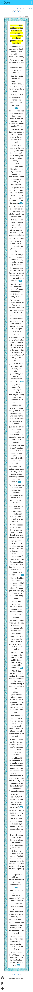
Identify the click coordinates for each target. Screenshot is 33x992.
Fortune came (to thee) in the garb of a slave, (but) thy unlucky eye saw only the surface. (16, 260)
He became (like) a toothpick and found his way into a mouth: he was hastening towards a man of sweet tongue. (16, 474)
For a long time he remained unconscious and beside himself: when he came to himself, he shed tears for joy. (16, 513)
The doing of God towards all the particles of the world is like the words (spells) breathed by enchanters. (16, 660)
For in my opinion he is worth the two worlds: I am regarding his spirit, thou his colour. (16, 100)
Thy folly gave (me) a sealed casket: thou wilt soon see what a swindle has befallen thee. (16, 211)
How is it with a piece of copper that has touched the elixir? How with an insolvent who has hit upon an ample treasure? (16, 548)
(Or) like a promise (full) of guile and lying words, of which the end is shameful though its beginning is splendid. (16, 434)
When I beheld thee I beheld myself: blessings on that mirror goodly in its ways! (16, 928)
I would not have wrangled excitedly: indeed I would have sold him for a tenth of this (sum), (16, 52)
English (19, 8)
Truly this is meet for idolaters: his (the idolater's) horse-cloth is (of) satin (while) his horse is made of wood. (16, 326)
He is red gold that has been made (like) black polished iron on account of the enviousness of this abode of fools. (16, 118)
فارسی (30, 8)
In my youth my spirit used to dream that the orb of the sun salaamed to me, (16, 880)
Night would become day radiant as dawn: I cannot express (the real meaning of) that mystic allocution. (16, 609)
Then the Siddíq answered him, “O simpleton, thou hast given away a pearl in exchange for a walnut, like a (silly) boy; (16, 83)
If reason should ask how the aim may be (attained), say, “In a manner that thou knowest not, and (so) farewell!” (16, 747)
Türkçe (24, 8)
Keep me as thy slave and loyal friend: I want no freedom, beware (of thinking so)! (16, 826)
